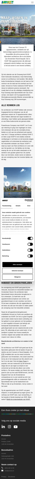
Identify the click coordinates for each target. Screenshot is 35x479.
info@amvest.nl (7, 471)
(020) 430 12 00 (7, 468)
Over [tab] (29, 206)
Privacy (3, 476)
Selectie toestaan (17, 270)
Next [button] (27, 183)
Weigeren (17, 277)
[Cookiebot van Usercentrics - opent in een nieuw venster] (25, 200)
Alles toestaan (17, 264)
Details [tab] (18, 206)
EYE (2, 354)
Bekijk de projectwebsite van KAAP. (19, 399)
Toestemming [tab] (6, 206)
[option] (17, 188)
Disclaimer (11, 476)
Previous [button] (7, 183)
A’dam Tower (22, 361)
